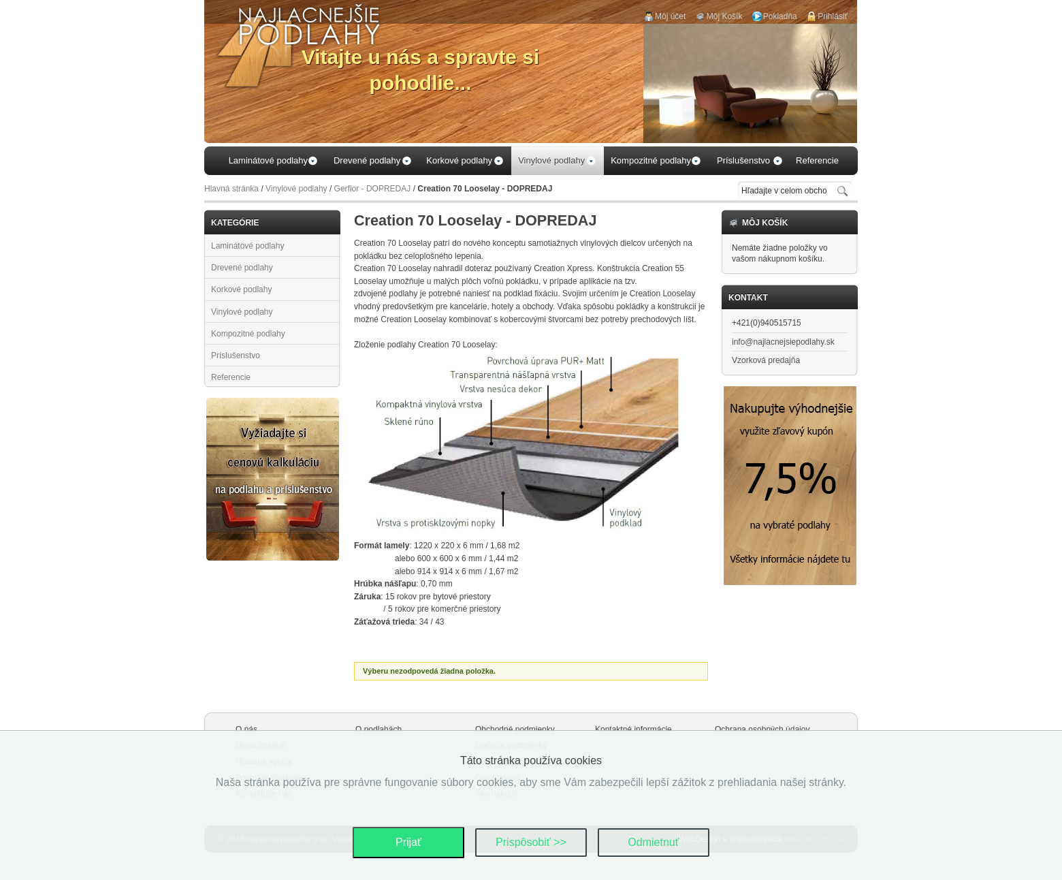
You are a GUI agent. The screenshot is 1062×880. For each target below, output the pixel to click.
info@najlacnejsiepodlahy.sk (783, 342)
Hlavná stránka (231, 188)
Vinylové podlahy (296, 188)
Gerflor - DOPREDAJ (372, 188)
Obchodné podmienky (515, 729)
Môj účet (670, 16)
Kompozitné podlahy (248, 334)
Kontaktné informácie (633, 729)
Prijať (408, 842)
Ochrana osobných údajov (762, 729)
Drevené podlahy (242, 267)
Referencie (231, 377)
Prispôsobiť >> (531, 842)
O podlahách (378, 729)
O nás (246, 729)
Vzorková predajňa (766, 360)
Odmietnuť (653, 842)
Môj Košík (725, 16)
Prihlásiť (833, 16)
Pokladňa (780, 16)
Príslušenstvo (235, 355)
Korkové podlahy (241, 289)
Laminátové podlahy (247, 246)
